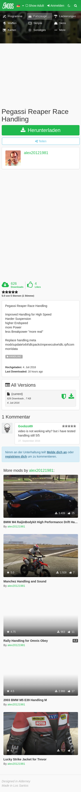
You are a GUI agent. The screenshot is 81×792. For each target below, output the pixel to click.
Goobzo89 (25, 426)
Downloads (17, 287)
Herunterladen (41, 130)
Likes (38, 287)
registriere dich (16, 456)
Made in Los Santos (15, 785)
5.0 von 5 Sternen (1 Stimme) (18, 296)
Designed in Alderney (16, 781)
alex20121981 (36, 153)
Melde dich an (57, 452)
